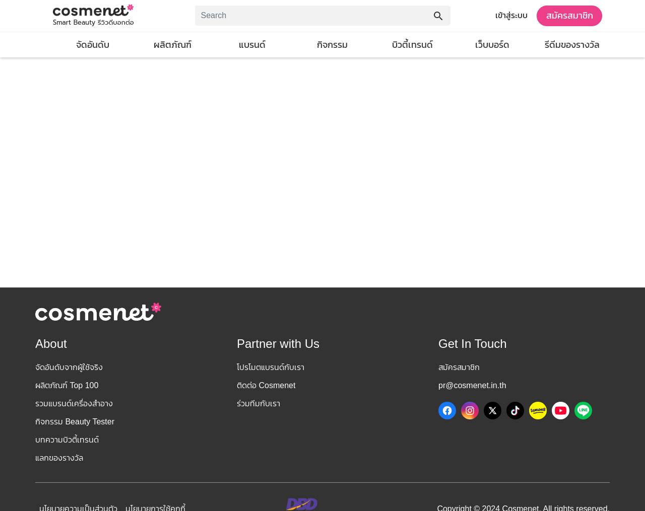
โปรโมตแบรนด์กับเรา (270, 367)
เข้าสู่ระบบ (511, 15)
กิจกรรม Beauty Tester (74, 421)
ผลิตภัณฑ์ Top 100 (66, 385)
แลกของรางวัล (59, 458)
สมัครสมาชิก (569, 16)
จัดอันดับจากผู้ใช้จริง (69, 367)
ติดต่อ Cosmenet (266, 385)
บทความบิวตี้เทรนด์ (67, 439)
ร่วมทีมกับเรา (258, 403)
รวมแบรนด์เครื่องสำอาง (74, 403)
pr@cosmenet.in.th (472, 385)
